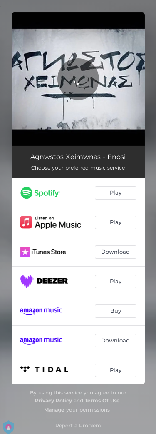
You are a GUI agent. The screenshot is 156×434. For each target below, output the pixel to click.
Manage (54, 410)
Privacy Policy (53, 400)
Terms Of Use (102, 400)
